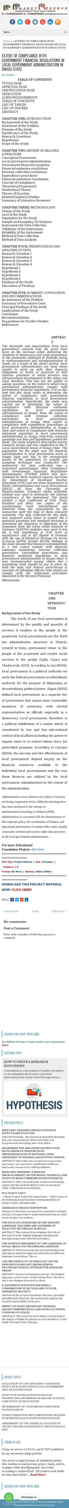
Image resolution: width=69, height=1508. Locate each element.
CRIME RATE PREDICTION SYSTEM (24, 1207)
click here (37, 849)
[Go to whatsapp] (8, 1497)
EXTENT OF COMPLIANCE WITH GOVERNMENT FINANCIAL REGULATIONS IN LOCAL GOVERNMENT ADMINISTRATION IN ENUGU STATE (33, 62)
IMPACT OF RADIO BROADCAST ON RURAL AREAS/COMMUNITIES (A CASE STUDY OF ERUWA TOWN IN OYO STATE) (33, 1309)
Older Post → (59, 911)
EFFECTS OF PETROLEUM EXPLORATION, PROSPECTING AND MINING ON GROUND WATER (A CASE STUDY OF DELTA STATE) (33, 1398)
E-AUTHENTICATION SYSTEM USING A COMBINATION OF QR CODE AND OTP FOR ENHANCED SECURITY (29, 1288)
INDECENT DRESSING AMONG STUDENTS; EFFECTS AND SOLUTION (29, 1132)
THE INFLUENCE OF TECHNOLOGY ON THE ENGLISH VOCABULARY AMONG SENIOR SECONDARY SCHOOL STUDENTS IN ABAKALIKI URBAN (32, 1266)
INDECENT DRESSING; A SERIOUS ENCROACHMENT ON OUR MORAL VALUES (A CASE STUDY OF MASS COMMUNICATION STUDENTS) (34, 1175)
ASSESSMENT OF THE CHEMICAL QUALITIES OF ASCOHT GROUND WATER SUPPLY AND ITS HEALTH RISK (33, 1426)
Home (6, 41)
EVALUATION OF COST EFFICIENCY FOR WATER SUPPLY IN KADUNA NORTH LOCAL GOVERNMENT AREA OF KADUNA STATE (33, 1386)
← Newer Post (10, 911)
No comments (8, 74)
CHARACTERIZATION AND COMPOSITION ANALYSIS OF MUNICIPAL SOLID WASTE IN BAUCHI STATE (33, 1417)
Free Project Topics (14, 1193)
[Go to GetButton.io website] (9, 1504)
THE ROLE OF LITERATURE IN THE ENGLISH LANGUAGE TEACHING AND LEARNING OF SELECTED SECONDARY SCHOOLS (30, 1225)
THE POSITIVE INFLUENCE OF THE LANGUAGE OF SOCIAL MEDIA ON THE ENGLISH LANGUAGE (34, 1245)
